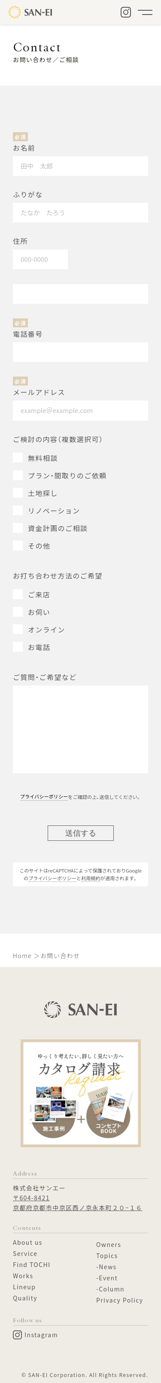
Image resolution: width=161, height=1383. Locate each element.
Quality (25, 1298)
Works (23, 1275)
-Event (107, 1277)
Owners (108, 1244)
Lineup (24, 1286)
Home (22, 955)
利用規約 (90, 878)
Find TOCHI (32, 1264)
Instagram (35, 1335)
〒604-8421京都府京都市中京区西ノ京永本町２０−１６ (78, 1202)
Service (25, 1253)
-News (106, 1266)
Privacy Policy (119, 1300)
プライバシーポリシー (44, 796)
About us (28, 1242)
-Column (110, 1289)
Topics (107, 1255)
